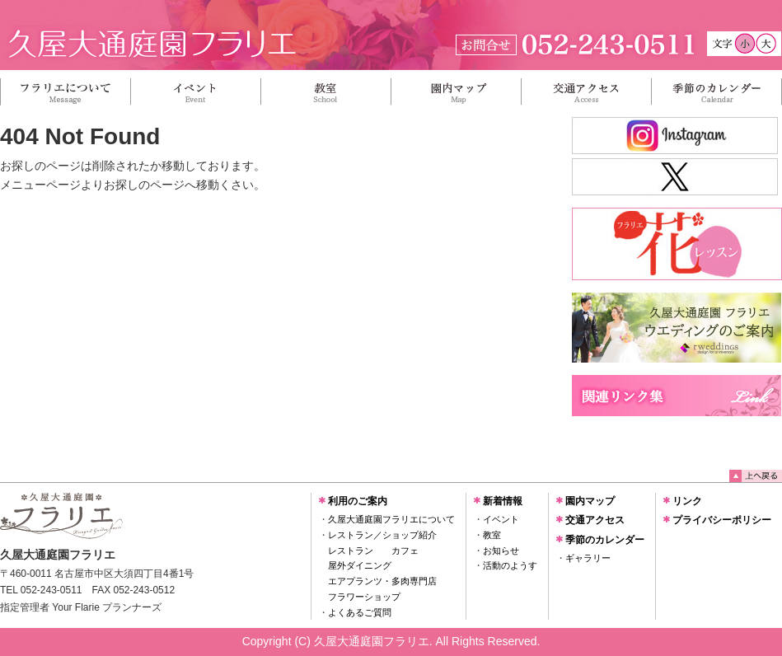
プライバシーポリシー (721, 520)
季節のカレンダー (604, 540)
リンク (687, 501)
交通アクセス (595, 520)
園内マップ (590, 501)
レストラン (350, 550)
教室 (492, 535)
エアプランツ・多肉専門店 (382, 581)
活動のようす (510, 565)
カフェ (405, 550)
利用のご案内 (357, 501)
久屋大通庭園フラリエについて (391, 519)
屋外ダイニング (359, 565)
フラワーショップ (364, 597)
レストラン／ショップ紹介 (382, 535)
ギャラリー (588, 558)
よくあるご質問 (359, 612)
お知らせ (501, 550)
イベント (501, 519)
